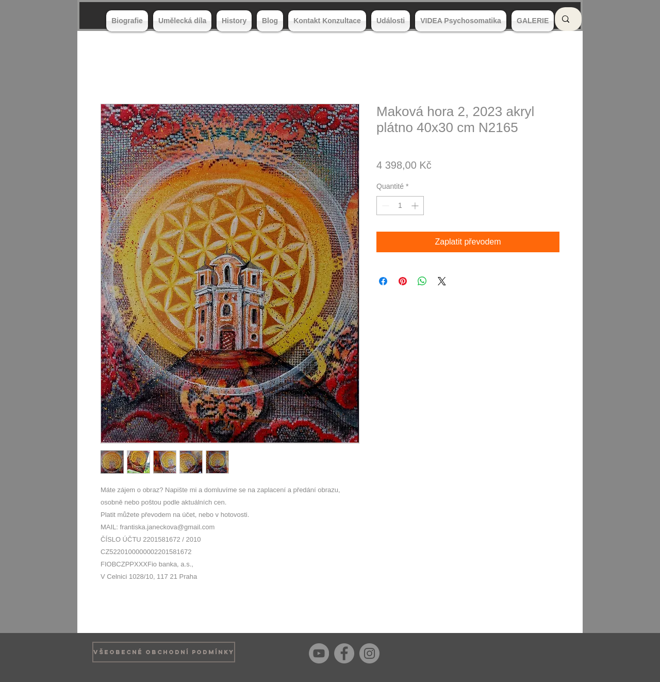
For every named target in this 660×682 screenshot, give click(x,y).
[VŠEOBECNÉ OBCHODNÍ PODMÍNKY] (163, 652)
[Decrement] (384, 206)
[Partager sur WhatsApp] (422, 281)
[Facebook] (344, 653)
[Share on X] (442, 281)
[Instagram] (369, 653)
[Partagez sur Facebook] (383, 281)
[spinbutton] (400, 206)
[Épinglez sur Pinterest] (403, 281)
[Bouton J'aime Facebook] (551, 652)
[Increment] (415, 206)
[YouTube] (319, 653)
